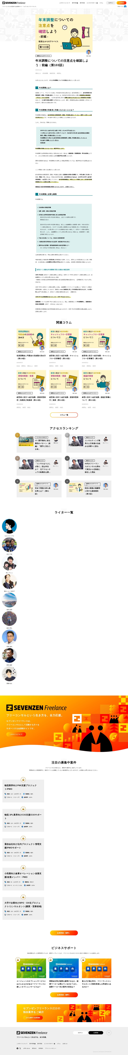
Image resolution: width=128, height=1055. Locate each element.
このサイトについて (64, 3)
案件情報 (32, 1044)
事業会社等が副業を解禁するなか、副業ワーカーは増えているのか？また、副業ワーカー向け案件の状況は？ (63, 984)
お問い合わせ (26, 1048)
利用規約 (41, 1048)
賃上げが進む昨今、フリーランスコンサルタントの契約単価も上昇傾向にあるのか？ (96, 984)
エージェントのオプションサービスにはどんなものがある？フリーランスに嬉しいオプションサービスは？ (31, 984)
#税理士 (59, 73)
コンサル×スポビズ (41, 437)
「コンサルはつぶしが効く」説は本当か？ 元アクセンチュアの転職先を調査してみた (42, 469)
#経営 (36, 365)
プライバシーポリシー (50, 1048)
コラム (101, 3)
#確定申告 (52, 73)
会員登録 (95, 1032)
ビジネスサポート (92, 3)
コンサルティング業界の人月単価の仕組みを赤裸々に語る (92, 443)
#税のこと (38, 73)
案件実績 (82, 3)
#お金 (18, 365)
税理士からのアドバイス (43, 56)
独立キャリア (89, 437)
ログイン (80, 1032)
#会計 (61, 365)
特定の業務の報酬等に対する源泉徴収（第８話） (92, 491)
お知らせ (65, 1043)
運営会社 (34, 1048)
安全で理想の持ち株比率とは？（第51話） (42, 491)
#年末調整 (45, 73)
